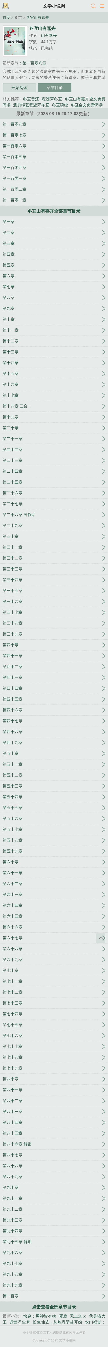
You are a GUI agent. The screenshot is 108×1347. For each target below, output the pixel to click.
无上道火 (78, 1316)
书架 (5, 6)
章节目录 (55, 87)
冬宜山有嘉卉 (37, 17)
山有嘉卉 (49, 35)
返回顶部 (100, 938)
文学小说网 (54, 6)
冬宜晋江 (31, 99)
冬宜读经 (60, 105)
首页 (6, 17)
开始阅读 (19, 87)
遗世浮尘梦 (19, 1322)
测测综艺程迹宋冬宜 (31, 105)
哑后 (63, 1316)
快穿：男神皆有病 (39, 1316)
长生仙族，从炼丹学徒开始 (57, 1322)
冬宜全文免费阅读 (87, 105)
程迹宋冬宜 (52, 99)
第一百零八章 (34, 63)
